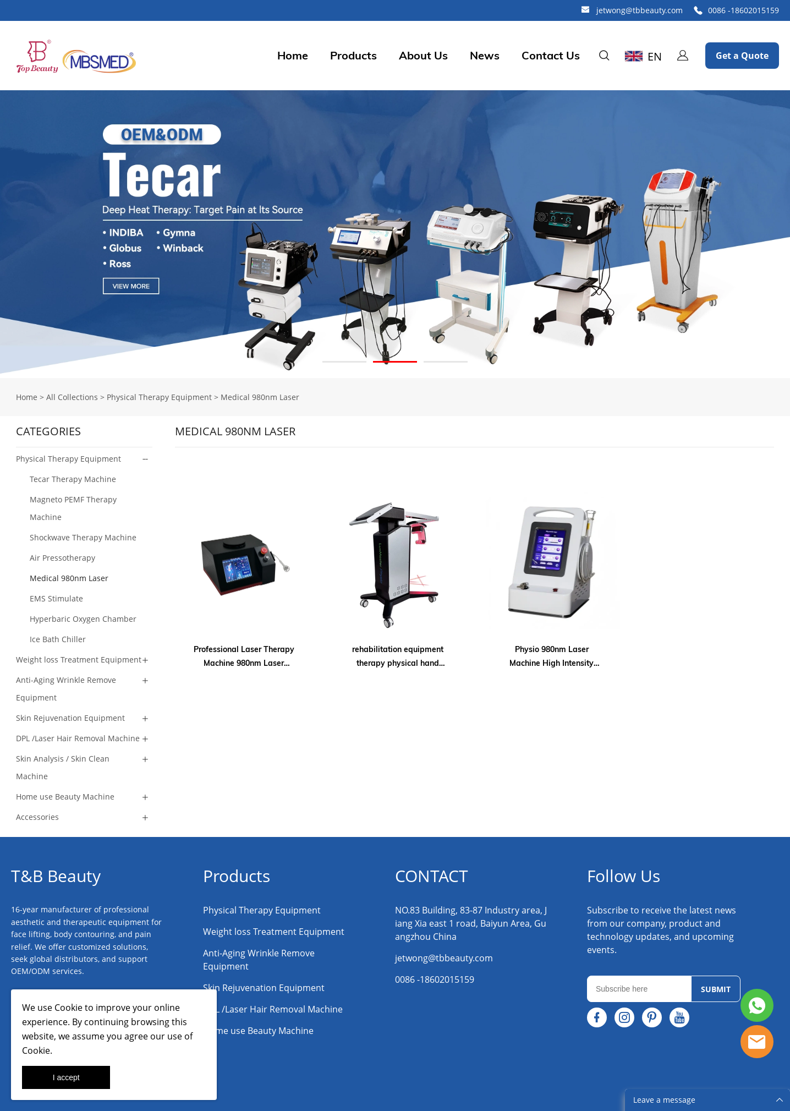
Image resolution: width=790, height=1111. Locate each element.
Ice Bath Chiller (58, 639)
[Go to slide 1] (344, 362)
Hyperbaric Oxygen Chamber (83, 619)
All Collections (72, 397)
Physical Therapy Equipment (159, 397)
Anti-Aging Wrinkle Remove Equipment (66, 689)
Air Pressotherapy (62, 557)
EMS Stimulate (56, 598)
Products (353, 55)
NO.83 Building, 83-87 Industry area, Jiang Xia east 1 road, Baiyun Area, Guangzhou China (471, 923)
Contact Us (551, 55)
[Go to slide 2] (395, 362)
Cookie (68, 1007)
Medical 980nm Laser (260, 397)
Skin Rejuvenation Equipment (70, 718)
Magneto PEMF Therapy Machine (73, 508)
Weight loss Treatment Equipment (78, 659)
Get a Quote (742, 56)
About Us (423, 55)
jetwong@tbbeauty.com (639, 10)
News (485, 55)
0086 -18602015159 (743, 10)
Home (292, 55)
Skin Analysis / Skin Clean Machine (62, 767)
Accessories (37, 817)
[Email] (639, 989)
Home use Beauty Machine (65, 796)
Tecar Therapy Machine (73, 479)
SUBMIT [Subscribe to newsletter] (716, 989)
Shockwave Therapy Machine (83, 537)
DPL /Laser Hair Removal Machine (78, 738)
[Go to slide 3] (446, 362)
